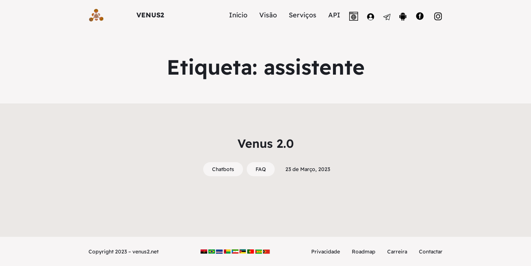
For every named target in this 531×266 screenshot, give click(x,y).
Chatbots (223, 169)
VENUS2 (150, 15)
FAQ (261, 169)
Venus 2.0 (265, 143)
